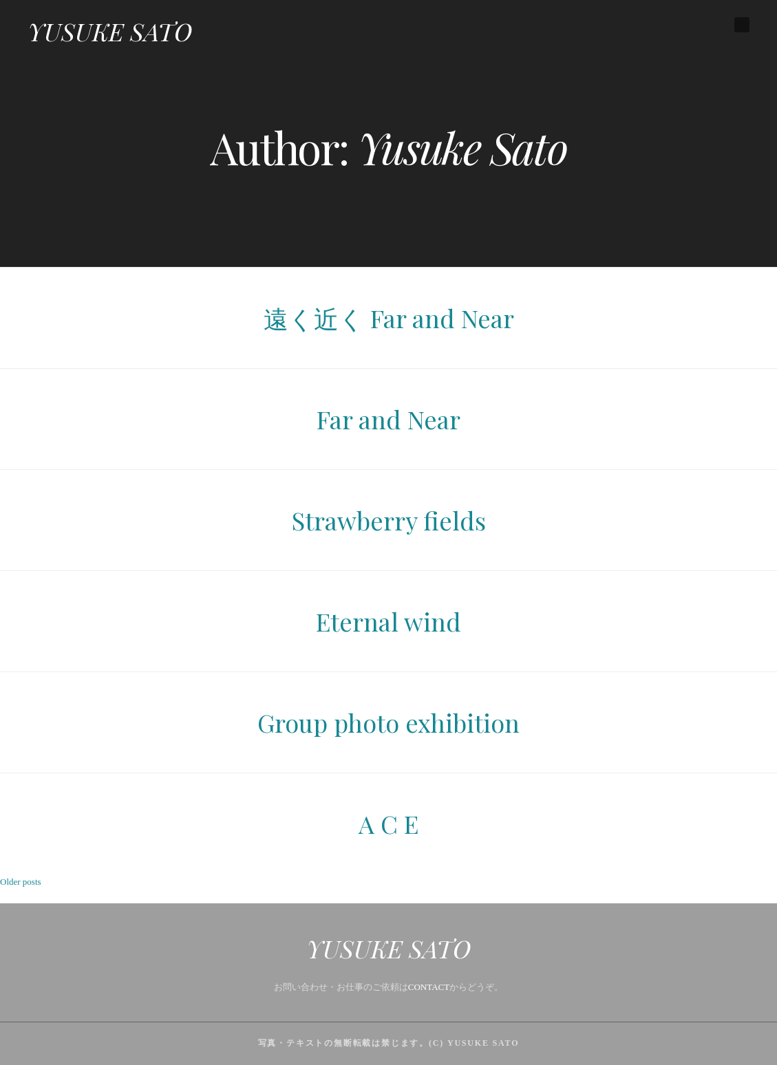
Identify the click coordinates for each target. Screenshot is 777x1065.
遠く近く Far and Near (389, 317)
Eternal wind (388, 621)
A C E (388, 823)
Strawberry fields (389, 520)
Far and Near (388, 418)
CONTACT (428, 987)
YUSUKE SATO (110, 30)
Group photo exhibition (388, 722)
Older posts (20, 881)
